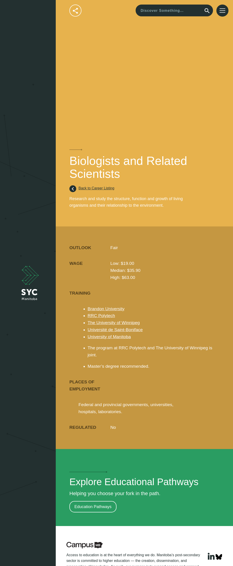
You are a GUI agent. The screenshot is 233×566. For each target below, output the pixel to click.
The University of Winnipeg (114, 322)
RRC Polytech (101, 315)
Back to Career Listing (91, 188)
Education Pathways (92, 506)
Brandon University (106, 308)
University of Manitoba (109, 336)
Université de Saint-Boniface (115, 329)
